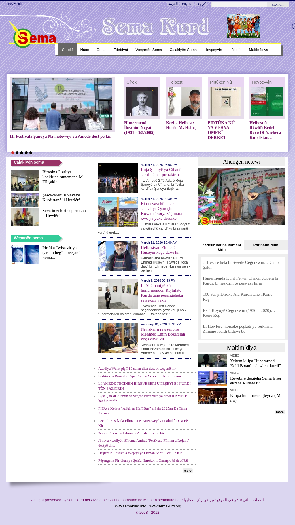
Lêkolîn (236, 50)
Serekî (67, 50)
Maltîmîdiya (258, 50)
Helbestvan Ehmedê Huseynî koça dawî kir (160, 250)
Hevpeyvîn (213, 50)
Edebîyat (120, 50)
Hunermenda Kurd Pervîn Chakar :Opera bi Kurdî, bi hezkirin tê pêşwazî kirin (240, 280)
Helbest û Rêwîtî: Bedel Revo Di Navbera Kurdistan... (265, 130)
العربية (173, 4)
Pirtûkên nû (221, 81)
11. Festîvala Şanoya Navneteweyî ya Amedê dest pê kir (60, 136)
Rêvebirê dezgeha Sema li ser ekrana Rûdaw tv (255, 380)
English (187, 4)
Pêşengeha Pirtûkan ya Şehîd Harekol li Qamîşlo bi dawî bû (143, 460)
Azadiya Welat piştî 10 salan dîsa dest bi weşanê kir (137, 368)
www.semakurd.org (165, 506)
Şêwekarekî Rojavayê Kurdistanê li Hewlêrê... (63, 197)
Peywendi (15, 4)
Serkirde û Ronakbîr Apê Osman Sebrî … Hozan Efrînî (139, 376)
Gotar (101, 50)
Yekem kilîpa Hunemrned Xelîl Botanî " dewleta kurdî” (255, 363)
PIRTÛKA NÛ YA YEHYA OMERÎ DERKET (221, 130)
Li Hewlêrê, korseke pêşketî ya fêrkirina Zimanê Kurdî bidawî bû (238, 328)
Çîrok (131, 81)
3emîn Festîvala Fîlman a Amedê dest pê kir (131, 433)
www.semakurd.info (130, 506)
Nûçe (84, 50)
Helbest (175, 81)
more (188, 470)
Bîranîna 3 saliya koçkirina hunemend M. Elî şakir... (63, 177)
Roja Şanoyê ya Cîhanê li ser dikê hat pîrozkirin (163, 172)
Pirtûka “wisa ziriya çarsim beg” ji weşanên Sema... (62, 252)
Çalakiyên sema (183, 50)
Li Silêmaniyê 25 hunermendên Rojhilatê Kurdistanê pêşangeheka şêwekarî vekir (162, 292)
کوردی (201, 4)
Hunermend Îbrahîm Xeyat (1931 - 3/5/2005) (139, 127)
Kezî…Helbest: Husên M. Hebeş (181, 125)
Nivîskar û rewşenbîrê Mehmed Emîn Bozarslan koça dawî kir (163, 334)
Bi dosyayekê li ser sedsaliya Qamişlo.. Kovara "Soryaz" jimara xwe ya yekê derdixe (161, 211)
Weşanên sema (149, 50)
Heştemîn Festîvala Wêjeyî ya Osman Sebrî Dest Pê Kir (140, 453)
